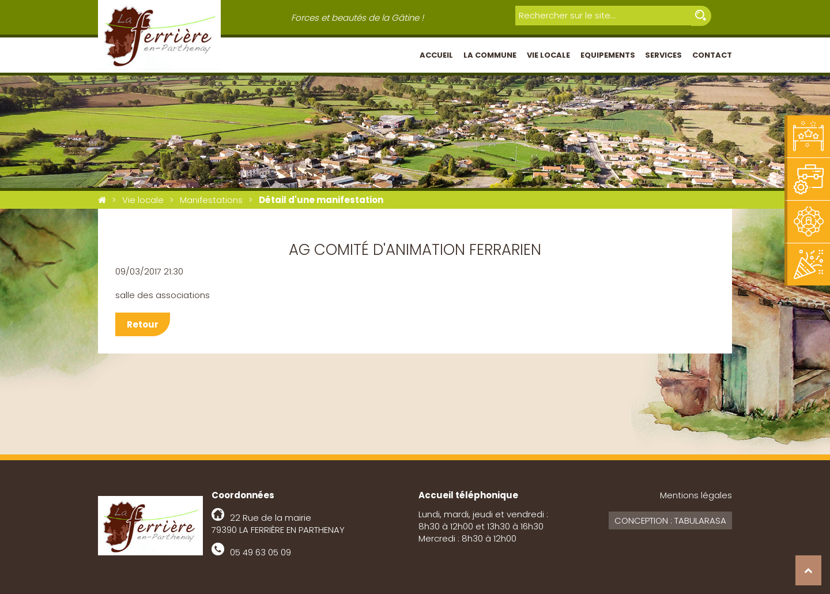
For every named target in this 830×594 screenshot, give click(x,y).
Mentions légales (696, 495)
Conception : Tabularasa (670, 520)
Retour (143, 324)
